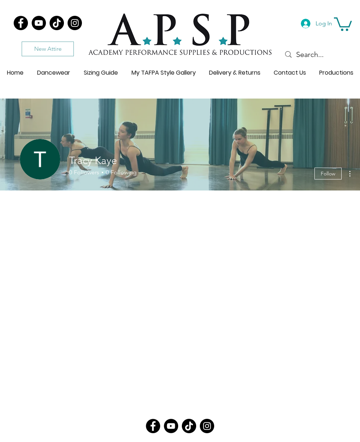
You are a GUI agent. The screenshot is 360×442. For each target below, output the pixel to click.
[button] (343, 23)
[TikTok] (57, 23)
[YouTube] (39, 23)
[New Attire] (48, 49)
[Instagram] (75, 23)
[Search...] (316, 54)
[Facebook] (21, 23)
